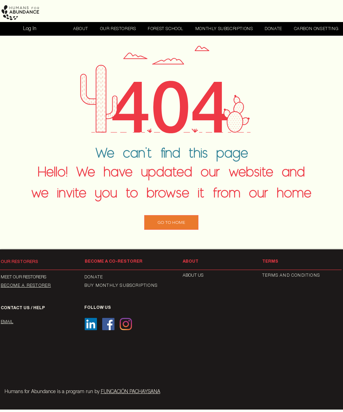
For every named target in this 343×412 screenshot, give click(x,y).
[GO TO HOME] (171, 222)
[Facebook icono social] (108, 324)
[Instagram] (126, 324)
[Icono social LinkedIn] (91, 324)
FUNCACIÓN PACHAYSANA (130, 392)
